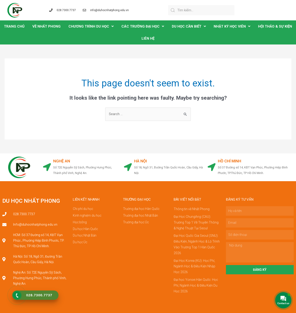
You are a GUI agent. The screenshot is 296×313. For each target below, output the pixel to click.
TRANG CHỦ (14, 26)
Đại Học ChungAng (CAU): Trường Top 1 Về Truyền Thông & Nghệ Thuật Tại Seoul (196, 222)
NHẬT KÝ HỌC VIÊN (232, 26)
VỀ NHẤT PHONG (46, 26)
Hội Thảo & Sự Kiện (275, 26)
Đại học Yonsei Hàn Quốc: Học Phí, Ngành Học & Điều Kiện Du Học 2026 (196, 283)
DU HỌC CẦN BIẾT (189, 26)
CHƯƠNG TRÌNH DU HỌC (91, 26)
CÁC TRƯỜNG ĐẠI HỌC (142, 26)
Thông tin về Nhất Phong (192, 209)
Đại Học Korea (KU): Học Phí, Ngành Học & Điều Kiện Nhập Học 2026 (194, 264)
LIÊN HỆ (148, 38)
